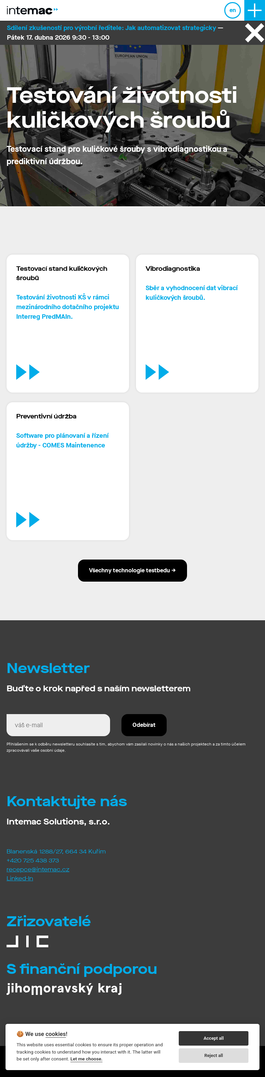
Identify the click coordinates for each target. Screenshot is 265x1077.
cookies (56, 1033)
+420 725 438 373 (33, 860)
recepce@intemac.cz (38, 869)
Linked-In (20, 878)
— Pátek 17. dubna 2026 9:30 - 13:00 (115, 32)
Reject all (213, 1055)
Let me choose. (86, 1058)
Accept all (214, 1038)
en (232, 10)
